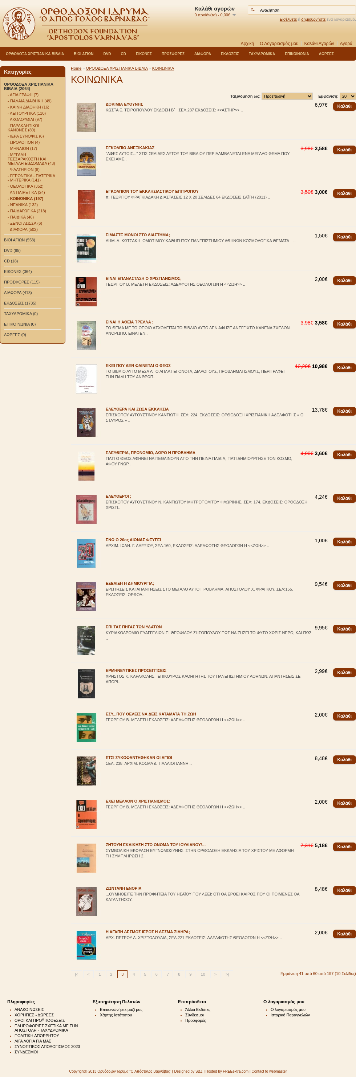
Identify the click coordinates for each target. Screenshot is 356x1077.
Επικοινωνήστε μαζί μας (121, 1009)
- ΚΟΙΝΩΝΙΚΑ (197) (25, 198)
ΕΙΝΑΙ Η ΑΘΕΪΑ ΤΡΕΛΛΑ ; (129, 322)
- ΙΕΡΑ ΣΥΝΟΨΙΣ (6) (26, 136)
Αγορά (346, 43)
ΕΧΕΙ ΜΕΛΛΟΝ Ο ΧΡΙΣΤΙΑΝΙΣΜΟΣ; (138, 801)
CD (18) (11, 261)
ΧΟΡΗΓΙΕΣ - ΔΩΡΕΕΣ (34, 1015)
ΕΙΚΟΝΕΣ (144, 54)
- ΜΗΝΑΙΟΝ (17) (22, 148)
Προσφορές (195, 1020)
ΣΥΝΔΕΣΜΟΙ (26, 1052)
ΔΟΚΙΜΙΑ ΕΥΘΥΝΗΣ (124, 104)
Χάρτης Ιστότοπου (116, 1015)
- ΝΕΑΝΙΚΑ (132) (23, 205)
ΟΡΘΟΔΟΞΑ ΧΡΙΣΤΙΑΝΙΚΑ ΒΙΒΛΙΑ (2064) (28, 86)
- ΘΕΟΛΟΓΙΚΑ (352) (26, 186)
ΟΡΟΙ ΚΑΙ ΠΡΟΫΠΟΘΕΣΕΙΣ (40, 1020)
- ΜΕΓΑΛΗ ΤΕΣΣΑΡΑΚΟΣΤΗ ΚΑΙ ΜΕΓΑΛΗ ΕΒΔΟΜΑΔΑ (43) (31, 159)
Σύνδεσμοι (194, 1015)
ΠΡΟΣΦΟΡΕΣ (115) (22, 282)
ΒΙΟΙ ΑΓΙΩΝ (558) (19, 240)
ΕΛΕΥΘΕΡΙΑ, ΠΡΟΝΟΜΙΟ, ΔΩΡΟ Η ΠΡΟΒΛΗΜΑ (150, 452)
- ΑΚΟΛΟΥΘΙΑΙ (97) (25, 119)
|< (76, 974)
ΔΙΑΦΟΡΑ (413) (18, 292)
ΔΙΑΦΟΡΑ (202, 54)
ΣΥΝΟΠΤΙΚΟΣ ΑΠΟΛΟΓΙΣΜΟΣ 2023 (47, 1046)
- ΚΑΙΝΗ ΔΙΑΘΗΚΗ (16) (28, 107)
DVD (107, 54)
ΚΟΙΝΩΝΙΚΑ (163, 68)
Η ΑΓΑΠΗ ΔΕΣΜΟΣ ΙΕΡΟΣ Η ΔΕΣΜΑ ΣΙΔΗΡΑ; (148, 932)
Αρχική (247, 43)
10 (203, 974)
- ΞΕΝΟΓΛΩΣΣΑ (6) (25, 223)
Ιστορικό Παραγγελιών (290, 1015)
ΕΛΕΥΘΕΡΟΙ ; (119, 496)
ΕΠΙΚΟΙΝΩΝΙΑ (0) (20, 324)
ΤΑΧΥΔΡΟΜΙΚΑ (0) (21, 313)
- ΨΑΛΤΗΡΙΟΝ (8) (24, 169)
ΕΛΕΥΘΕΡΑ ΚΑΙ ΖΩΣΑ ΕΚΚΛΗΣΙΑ (137, 409)
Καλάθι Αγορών (319, 43)
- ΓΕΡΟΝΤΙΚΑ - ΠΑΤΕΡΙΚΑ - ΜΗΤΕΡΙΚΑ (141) (31, 178)
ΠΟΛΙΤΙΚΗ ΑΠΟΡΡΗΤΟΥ (37, 1035)
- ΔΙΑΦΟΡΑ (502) (23, 229)
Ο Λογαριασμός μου (279, 43)
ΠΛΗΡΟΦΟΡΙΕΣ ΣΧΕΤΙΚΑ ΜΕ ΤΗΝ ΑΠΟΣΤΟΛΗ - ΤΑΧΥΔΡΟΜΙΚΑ (46, 1028)
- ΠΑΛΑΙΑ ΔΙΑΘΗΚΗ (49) (30, 101)
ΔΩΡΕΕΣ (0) (15, 335)
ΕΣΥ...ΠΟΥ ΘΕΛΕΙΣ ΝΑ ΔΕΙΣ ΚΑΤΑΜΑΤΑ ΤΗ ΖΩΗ (151, 714)
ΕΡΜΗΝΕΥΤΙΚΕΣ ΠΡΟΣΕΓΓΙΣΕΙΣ (136, 670)
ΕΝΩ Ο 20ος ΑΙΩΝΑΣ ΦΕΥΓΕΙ (133, 540)
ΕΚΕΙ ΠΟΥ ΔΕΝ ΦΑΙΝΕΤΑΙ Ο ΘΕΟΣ (138, 365)
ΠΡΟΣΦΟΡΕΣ (173, 54)
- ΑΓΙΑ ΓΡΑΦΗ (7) (23, 95)
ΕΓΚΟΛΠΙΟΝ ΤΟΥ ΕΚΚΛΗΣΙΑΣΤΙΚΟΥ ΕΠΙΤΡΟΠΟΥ (152, 191)
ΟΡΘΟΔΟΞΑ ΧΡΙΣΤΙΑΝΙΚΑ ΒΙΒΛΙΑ (35, 54)
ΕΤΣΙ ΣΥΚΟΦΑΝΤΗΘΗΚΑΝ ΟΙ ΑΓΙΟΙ (139, 757)
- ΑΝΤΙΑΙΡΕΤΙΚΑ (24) (26, 192)
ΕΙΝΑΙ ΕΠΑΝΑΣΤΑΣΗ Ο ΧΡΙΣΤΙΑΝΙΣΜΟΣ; (144, 278)
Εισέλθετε (288, 19)
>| (227, 974)
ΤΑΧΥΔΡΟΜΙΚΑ (262, 54)
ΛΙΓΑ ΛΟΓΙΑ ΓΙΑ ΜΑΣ (33, 1041)
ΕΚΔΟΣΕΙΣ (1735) (20, 303)
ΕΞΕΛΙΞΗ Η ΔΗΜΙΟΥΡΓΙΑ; (130, 583)
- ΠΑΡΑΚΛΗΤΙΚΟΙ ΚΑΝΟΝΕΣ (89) (23, 127)
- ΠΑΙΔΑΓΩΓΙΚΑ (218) (27, 211)
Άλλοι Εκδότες (197, 1009)
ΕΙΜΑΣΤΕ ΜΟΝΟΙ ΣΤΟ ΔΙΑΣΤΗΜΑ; (138, 235)
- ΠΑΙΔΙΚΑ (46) (21, 217)
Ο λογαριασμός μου (288, 1009)
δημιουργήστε (313, 19)
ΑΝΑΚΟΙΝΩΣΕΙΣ (29, 1009)
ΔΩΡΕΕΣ (326, 54)
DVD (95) (12, 250)
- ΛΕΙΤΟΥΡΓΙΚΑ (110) (27, 113)
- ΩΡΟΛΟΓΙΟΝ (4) (24, 142)
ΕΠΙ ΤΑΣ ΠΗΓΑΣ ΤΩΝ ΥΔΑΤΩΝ (134, 627)
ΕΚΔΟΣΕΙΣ (230, 54)
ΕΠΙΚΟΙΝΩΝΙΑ (297, 54)
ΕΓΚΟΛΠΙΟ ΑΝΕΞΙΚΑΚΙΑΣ (130, 148)
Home (76, 68)
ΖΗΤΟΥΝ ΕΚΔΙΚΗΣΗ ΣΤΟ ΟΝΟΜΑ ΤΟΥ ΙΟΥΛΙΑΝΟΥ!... (156, 845)
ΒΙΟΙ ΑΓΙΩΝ (83, 54)
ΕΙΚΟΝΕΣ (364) (18, 271)
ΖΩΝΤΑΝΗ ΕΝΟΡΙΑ (123, 888)
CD (123, 54)
